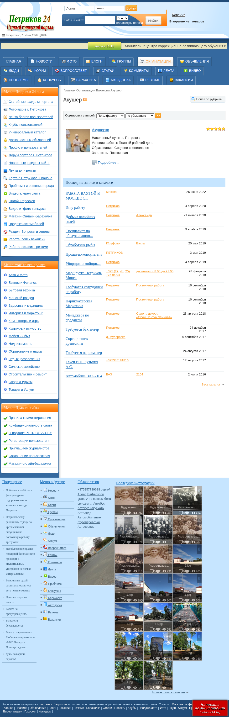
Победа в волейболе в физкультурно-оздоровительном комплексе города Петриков (19, 500)
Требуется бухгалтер (82, 329)
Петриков (113, 206)
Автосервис (86, 526)
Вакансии (102, 90)
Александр (144, 215)
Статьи (107, 708)
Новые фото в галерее (168, 692)
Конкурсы (45, 711)
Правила (21, 708)
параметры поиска (129, 23)
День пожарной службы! (15, 656)
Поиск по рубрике (209, 99)
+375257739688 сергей (94, 489)
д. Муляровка (115, 337)
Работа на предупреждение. (16, 611)
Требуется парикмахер (84, 353)
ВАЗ (109, 374)
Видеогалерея (12, 711)
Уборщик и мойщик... (83, 264)
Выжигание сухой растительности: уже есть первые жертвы (18, 585)
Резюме (78, 708)
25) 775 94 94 (118, 273)
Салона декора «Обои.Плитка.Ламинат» (154, 315)
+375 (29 (112, 271)
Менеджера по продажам (77, 317)
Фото (163, 708)
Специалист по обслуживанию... (79, 233)
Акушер (115, 90)
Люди (172, 708)
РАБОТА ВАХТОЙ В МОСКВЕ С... (83, 195)
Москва (111, 192)
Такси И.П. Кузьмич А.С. (82, 364)
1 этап (82, 494)
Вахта (140, 243)
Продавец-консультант (84, 254)
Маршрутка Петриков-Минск (84, 275)
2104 (139, 374)
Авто (91, 504)
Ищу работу (75, 208)
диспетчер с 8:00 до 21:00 (154, 271)
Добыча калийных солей (80, 219)
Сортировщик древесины (77, 341)
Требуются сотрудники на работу (84, 289)
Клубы (132, 708)
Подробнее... (108, 162)
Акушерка (100, 130)
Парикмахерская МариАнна (79, 303)
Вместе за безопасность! (14, 623)
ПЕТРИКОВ (114, 252)
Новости (119, 708)
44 (122, 271)
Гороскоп (30, 711)
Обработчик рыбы (80, 245)
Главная (69, 90)
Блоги (52, 708)
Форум (182, 708)
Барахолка (93, 708)
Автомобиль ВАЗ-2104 (84, 376)
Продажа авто (148, 708)
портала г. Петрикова (54, 704)
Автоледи (84, 513)
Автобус (99, 503)
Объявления (38, 708)
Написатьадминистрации (210, 708)
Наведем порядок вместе (16, 600)
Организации (85, 90)
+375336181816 (117, 360)
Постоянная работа (150, 285)
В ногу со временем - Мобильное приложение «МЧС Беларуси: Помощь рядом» (20, 640)
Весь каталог (211, 384)
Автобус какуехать (91, 508)
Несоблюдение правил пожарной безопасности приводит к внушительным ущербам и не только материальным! (20, 561)
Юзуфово (113, 243)
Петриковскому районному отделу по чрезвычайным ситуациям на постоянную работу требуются (19, 529)
